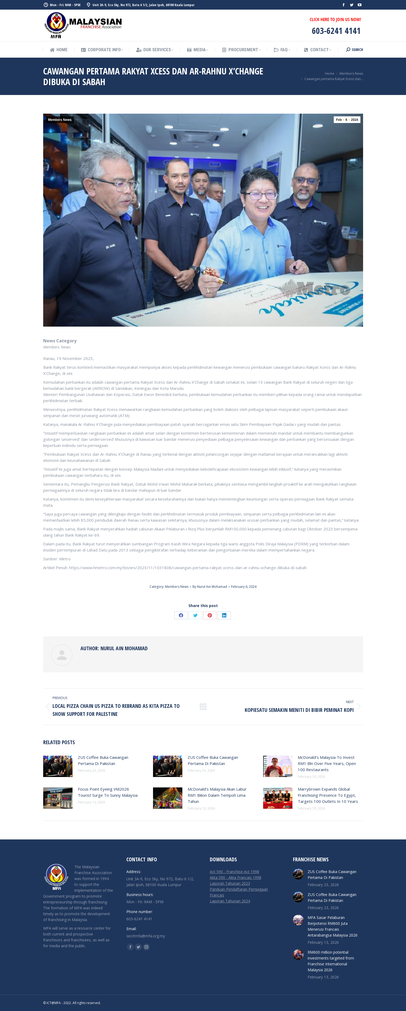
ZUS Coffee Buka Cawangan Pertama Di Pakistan (103, 760)
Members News (59, 120)
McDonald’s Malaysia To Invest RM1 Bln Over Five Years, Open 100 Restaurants (327, 763)
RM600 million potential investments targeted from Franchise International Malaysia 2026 (331, 961)
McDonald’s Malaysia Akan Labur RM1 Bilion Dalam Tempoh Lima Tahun (217, 795)
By (209, 586)
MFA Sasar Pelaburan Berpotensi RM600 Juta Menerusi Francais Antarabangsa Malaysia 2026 (332, 926)
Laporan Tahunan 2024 (230, 900)
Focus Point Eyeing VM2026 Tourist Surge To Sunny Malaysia (108, 792)
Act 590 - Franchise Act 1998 (234, 871)
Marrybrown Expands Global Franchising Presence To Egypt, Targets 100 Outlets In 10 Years (328, 795)
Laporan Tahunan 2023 (230, 883)
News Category (60, 341)
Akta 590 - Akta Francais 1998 (235, 877)
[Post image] (58, 766)
